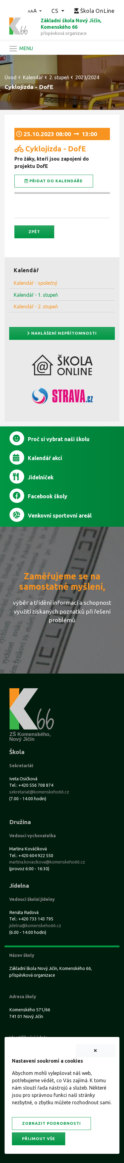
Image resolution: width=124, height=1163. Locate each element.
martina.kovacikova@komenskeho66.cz (47, 862)
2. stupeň (59, 77)
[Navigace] (21, 49)
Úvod (11, 77)
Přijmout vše (38, 1138)
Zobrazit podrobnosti (51, 1123)
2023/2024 (87, 77)
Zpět (34, 231)
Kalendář (33, 77)
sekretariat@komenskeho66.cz (39, 792)
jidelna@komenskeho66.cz (35, 925)
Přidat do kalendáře (53, 181)
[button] (35, 10)
